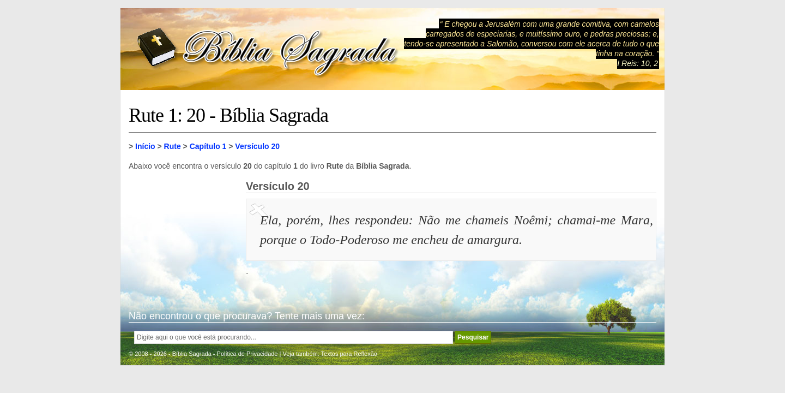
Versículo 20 (257, 146)
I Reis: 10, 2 (637, 63)
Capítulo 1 (208, 146)
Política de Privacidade (247, 353)
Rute (172, 146)
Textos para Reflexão (349, 353)
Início (145, 146)
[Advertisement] (183, 234)
